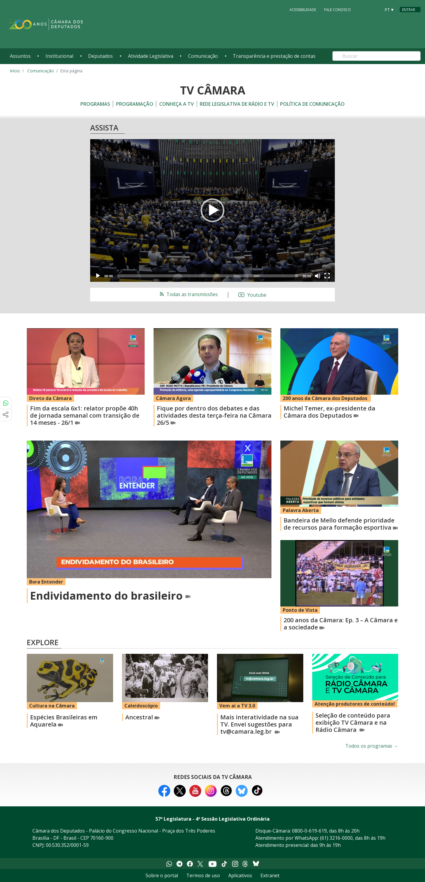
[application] (212, 210)
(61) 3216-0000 (336, 838)
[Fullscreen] (327, 276)
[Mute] (318, 276)
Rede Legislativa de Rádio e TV (237, 104)
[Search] (376, 56)
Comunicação (203, 56)
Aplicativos (240, 875)
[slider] (208, 275)
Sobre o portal (162, 875)
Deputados (100, 56)
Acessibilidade (303, 9)
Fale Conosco (337, 9)
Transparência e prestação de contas (274, 56)
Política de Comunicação (312, 104)
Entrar (408, 9)
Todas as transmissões (188, 294)
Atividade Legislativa (150, 56)
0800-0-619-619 (309, 830)
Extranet (269, 875)
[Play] (98, 276)
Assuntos (20, 56)
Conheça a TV (176, 104)
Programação (134, 104)
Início (15, 71)
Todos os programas (371, 746)
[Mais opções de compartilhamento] (5, 415)
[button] (212, 210)
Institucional (59, 56)
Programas (95, 104)
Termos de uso (203, 875)
